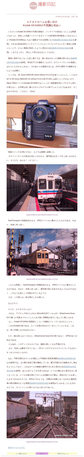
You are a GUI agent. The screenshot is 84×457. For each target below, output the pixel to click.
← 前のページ (21, 453)
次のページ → (62, 453)
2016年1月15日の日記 (63, 40)
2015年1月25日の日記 (39, 383)
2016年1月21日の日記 (60, 48)
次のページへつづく (16, 448)
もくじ (42, 453)
